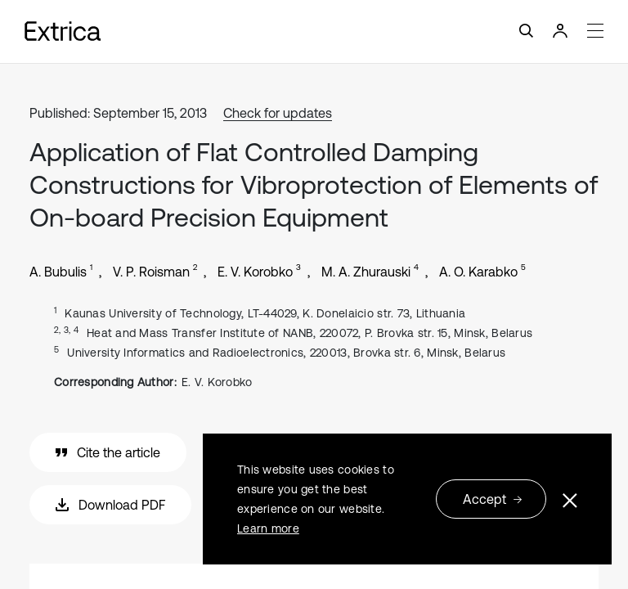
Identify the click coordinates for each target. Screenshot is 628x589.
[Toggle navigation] (314, 31)
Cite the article (108, 452)
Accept (493, 499)
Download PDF (110, 504)
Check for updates (277, 113)
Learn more (268, 528)
